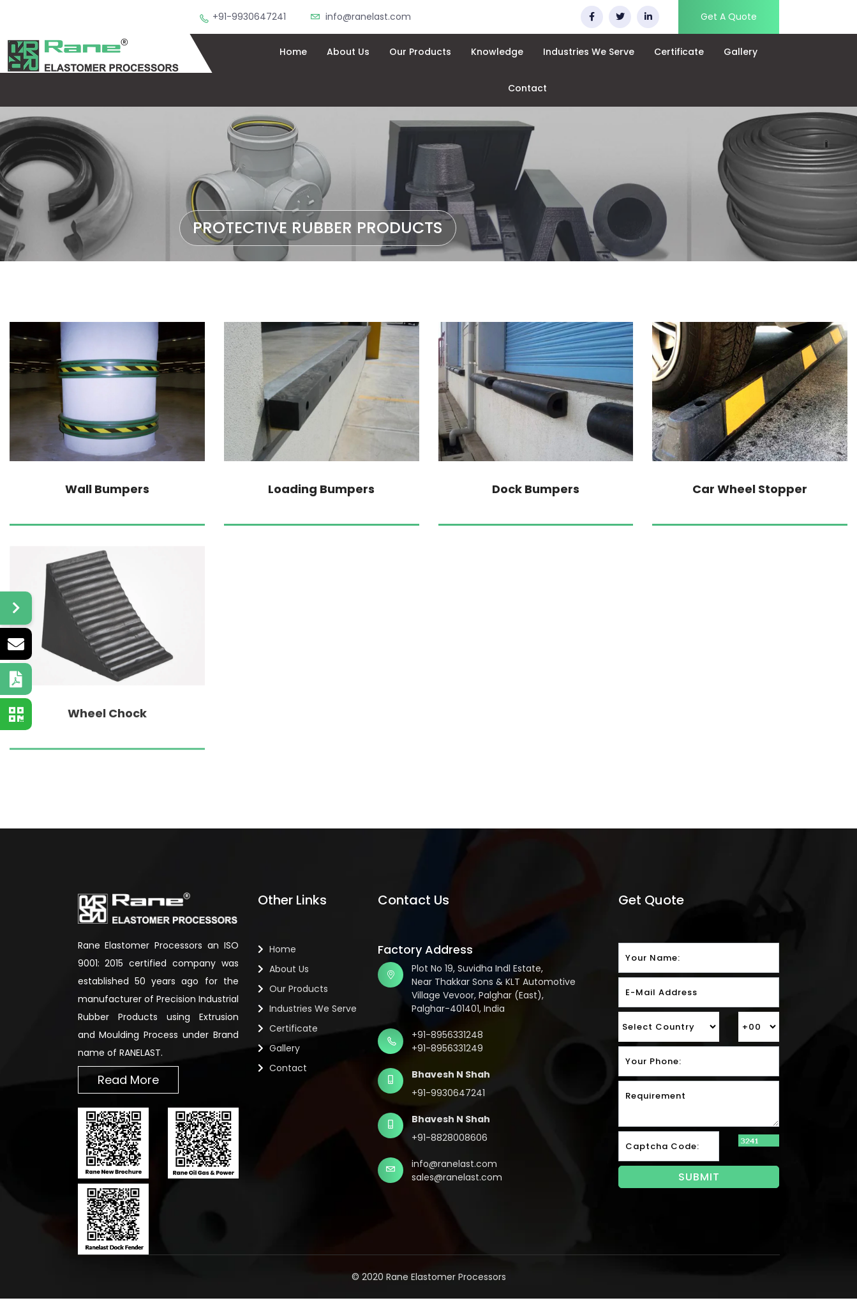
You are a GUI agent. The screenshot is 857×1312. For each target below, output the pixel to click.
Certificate (679, 51)
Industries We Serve (588, 51)
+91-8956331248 (447, 1034)
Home (293, 51)
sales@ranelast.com (457, 1177)
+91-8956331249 (447, 1048)
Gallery (740, 51)
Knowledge (497, 51)
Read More (128, 1080)
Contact (527, 88)
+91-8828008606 (450, 1137)
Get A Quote (729, 16)
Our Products (420, 51)
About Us (348, 51)
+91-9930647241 (249, 16)
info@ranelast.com (368, 16)
